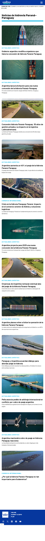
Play (13, 516)
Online (13, 512)
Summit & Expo (16, 514)
